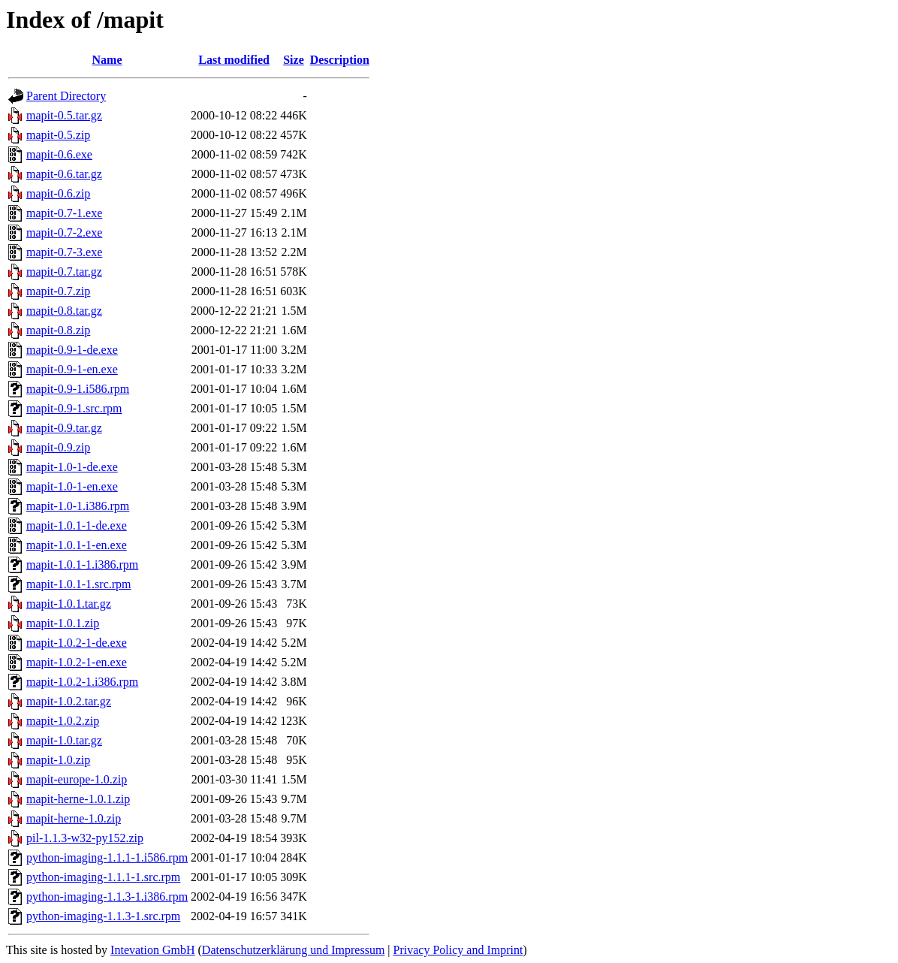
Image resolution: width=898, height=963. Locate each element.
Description (339, 59)
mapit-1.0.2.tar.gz (68, 701)
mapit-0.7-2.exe (64, 232)
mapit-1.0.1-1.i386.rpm (82, 564)
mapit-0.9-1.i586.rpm (77, 388)
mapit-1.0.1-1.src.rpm (78, 584)
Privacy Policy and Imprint (458, 949)
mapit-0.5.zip (58, 134)
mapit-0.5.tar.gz (64, 115)
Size (293, 59)
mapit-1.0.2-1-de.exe (76, 642)
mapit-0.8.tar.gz (64, 310)
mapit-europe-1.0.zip (76, 779)
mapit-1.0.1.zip (62, 623)
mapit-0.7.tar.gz (64, 271)
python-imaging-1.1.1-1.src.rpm (103, 877)
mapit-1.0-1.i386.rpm (77, 506)
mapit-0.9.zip (58, 447)
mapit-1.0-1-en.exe (72, 486)
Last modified (234, 59)
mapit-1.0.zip (58, 759)
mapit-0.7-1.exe (64, 213)
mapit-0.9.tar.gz (64, 427)
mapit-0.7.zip (58, 291)
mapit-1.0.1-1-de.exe (76, 525)
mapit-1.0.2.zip (62, 720)
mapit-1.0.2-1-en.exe (76, 662)
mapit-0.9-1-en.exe (72, 369)
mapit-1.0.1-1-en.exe (76, 545)
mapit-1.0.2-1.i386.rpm (82, 681)
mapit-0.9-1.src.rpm (74, 408)
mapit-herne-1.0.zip (73, 818)
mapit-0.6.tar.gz (64, 174)
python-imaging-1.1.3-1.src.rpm (103, 916)
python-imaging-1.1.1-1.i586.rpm (107, 857)
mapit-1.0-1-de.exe (72, 466)
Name (107, 59)
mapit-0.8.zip (58, 330)
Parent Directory (66, 95)
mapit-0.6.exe (59, 154)
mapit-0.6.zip (58, 193)
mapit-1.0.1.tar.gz (68, 603)
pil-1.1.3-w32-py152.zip (84, 838)
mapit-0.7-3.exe (64, 252)
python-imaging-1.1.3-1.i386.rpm (107, 896)
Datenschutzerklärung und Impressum (293, 949)
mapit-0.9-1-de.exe (72, 349)
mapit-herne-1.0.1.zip (78, 798)
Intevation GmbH (152, 949)
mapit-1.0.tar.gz (64, 740)
